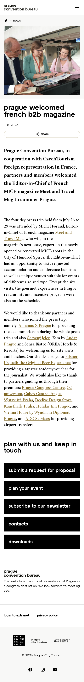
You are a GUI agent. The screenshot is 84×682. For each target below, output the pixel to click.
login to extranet (16, 615)
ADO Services (37, 419)
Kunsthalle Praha (19, 407)
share (45, 134)
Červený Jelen (38, 338)
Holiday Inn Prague (53, 407)
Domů (6, 21)
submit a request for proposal (41, 470)
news (17, 20)
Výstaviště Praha (18, 400)
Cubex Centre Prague (43, 394)
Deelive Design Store (53, 400)
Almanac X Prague (35, 326)
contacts (18, 524)
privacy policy (47, 615)
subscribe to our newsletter (39, 506)
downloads (20, 542)
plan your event (25, 488)
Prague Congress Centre (43, 388)
